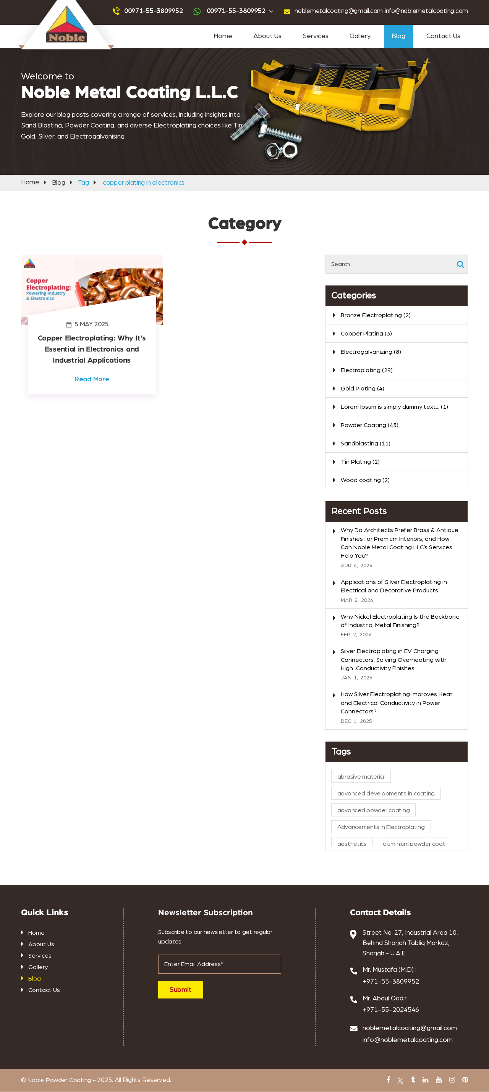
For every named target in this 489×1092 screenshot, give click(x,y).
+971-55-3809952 (391, 981)
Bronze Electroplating (376, 316)
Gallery (360, 36)
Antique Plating (262, 1087)
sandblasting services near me (250, 4)
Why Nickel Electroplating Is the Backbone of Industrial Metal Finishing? (400, 621)
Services (316, 36)
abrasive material (361, 777)
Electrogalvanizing (371, 352)
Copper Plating (366, 334)
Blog (398, 36)
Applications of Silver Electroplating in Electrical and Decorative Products (394, 586)
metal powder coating (329, 1087)
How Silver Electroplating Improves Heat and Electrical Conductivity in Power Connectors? (397, 703)
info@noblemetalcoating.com (424, 11)
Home (223, 36)
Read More (91, 378)
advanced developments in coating (386, 794)
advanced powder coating (195, 4)
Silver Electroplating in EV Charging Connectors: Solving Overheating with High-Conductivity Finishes (394, 660)
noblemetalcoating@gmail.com (333, 11)
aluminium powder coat (414, 844)
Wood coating (365, 480)
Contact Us (443, 36)
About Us (267, 36)
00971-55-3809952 (146, 11)
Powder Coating (123, 4)
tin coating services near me (355, 4)
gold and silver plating (222, 1087)
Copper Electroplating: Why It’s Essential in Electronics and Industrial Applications (92, 349)
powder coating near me (304, 4)
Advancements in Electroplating (381, 827)
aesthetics (352, 844)
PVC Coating (293, 1087)
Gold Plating (362, 389)
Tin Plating (360, 462)
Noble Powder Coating (58, 1080)
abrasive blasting (181, 1087)
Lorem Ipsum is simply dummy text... (394, 407)
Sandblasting (155, 4)
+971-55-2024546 (391, 1010)
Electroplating (367, 371)
